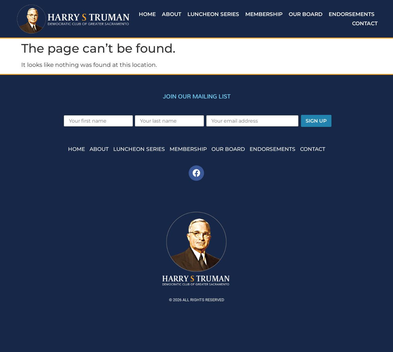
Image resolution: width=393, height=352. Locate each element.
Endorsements (352, 14)
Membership (264, 14)
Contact (365, 23)
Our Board (306, 14)
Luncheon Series (213, 14)
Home (147, 14)
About (171, 14)
